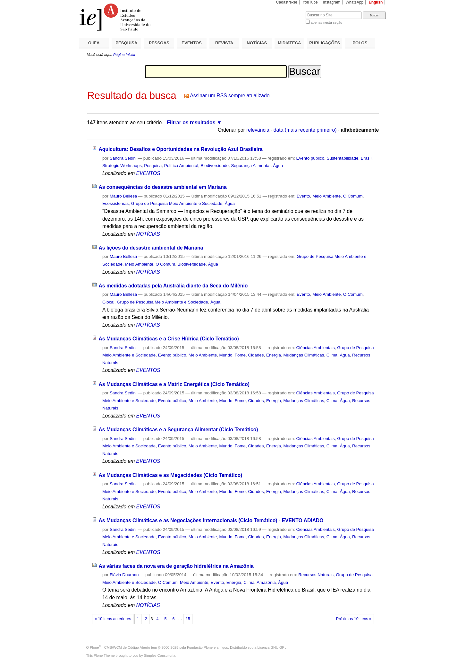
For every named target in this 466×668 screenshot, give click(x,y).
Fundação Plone (200, 647)
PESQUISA (126, 42)
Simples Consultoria (159, 655)
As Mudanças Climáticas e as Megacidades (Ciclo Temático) (170, 475)
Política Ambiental (181, 165)
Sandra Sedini (123, 158)
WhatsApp (354, 2)
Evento (303, 196)
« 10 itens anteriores (113, 619)
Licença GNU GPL (272, 647)
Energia (273, 355)
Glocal (108, 302)
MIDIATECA (289, 42)
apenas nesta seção (326, 22)
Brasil (366, 158)
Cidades (256, 355)
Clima (331, 355)
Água (278, 165)
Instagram (331, 2)
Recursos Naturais (316, 574)
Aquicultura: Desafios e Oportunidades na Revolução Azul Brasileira (180, 149)
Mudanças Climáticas (303, 355)
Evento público (310, 158)
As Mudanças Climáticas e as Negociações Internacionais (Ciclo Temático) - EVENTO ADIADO (210, 520)
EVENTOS (192, 42)
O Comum (353, 196)
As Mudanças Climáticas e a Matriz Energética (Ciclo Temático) (174, 384)
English (376, 2)
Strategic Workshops (122, 165)
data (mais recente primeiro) (305, 130)
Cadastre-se (286, 2)
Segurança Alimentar (250, 165)
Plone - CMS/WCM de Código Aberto (120, 647)
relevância (257, 130)
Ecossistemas (115, 203)
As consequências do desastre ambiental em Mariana (162, 187)
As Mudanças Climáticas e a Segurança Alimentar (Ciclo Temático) (178, 429)
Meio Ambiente (326, 196)
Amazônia (266, 582)
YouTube (310, 2)
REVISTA (224, 42)
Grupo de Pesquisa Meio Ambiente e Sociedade (176, 203)
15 (188, 619)
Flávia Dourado (124, 574)
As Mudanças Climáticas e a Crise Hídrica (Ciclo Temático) (168, 338)
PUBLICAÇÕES (324, 42)
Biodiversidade (214, 165)
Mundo (226, 355)
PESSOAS (159, 42)
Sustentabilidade (343, 158)
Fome (240, 355)
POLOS (359, 42)
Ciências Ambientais (315, 347)
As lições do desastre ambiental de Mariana (150, 248)
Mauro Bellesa (123, 196)
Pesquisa (153, 165)
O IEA (94, 42)
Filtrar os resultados (191, 122)
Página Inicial (124, 55)
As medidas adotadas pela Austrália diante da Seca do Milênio (173, 285)
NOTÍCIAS (257, 42)
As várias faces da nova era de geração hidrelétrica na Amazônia (175, 566)
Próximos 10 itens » (353, 619)
